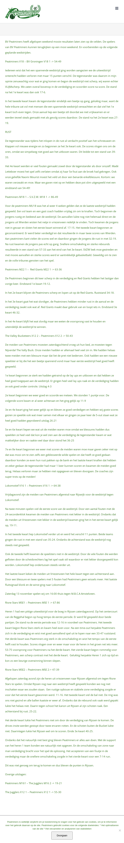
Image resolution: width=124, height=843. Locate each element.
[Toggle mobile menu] (117, 8)
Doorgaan (62, 835)
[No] (119, 830)
